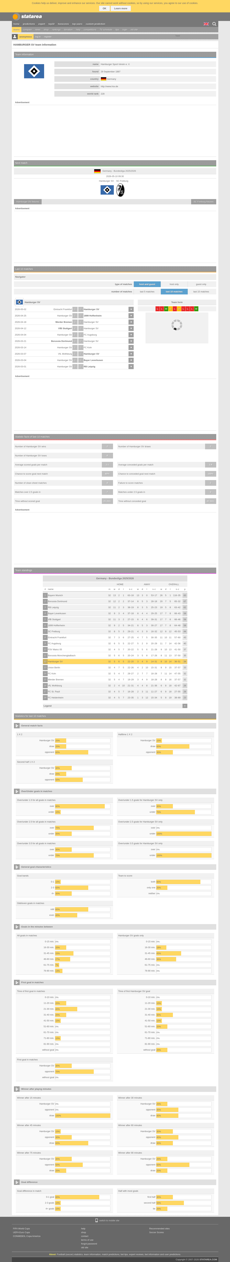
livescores (63, 24)
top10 (52, 24)
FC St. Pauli (54, 691)
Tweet (177, 36)
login (124, 29)
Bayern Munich (55, 595)
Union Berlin (54, 667)
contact (84, 1236)
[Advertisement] (115, 131)
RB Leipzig (89, 366)
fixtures (28, 201)
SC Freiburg (54, 631)
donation (68, 29)
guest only (201, 284)
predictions (29, 24)
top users (77, 24)
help (78, 29)
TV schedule (106, 29)
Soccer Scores (156, 1232)
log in (38, 36)
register (48, 36)
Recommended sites (159, 1228)
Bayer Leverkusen (93, 360)
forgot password (89, 1243)
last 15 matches (201, 291)
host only (174, 284)
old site (134, 29)
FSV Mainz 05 (55, 649)
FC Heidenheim (55, 697)
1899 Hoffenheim (93, 315)
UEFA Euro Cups (21, 1232)
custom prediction (95, 24)
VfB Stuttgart (65, 328)
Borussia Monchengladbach (62, 655)
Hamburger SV (91, 309)
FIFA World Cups (21, 1228)
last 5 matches (147, 291)
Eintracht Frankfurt (63, 309)
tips (117, 29)
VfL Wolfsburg (65, 354)
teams (17, 29)
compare (27, 29)
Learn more (120, 8)
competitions (90, 29)
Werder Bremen (63, 322)
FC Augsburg (90, 334)
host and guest (147, 284)
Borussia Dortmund (61, 341)
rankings (56, 29)
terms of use (87, 1240)
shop (46, 29)
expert (41, 24)
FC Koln (88, 347)
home (17, 24)
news (37, 29)
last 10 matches (174, 291)
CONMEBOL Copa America (26, 1236)
